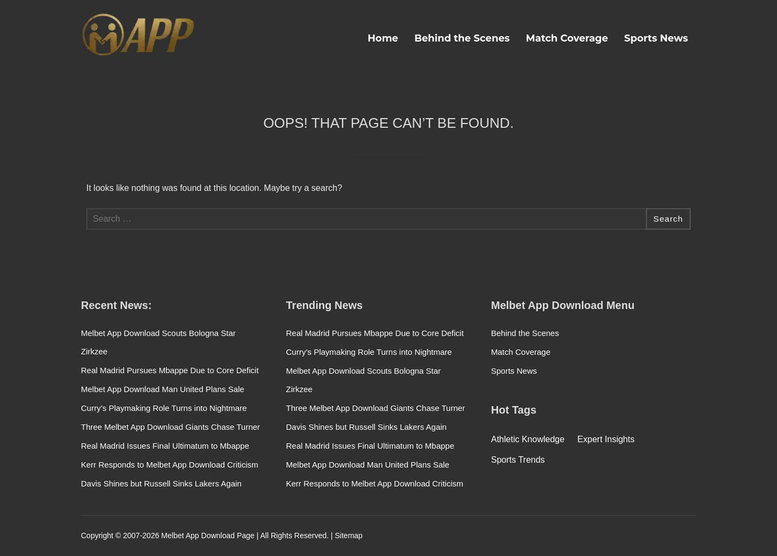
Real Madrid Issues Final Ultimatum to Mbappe (165, 445)
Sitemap (349, 535)
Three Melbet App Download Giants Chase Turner (170, 426)
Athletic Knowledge (527, 439)
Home (382, 38)
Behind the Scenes (462, 38)
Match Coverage (567, 38)
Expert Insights (606, 439)
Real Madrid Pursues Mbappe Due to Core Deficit (169, 370)
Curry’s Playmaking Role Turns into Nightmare (164, 408)
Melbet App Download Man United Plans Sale (162, 389)
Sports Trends (518, 459)
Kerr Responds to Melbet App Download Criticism (169, 464)
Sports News (656, 38)
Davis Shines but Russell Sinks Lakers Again (161, 483)
